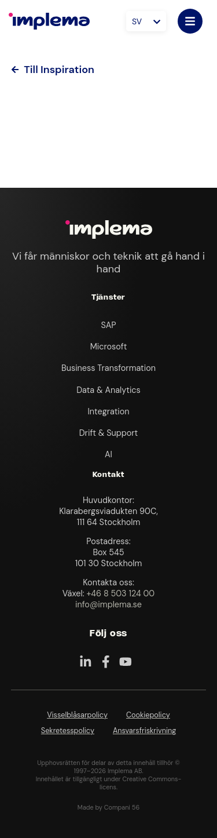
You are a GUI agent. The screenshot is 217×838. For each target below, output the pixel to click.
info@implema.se (108, 604)
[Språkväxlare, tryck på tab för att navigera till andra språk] (146, 21)
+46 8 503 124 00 (120, 593)
